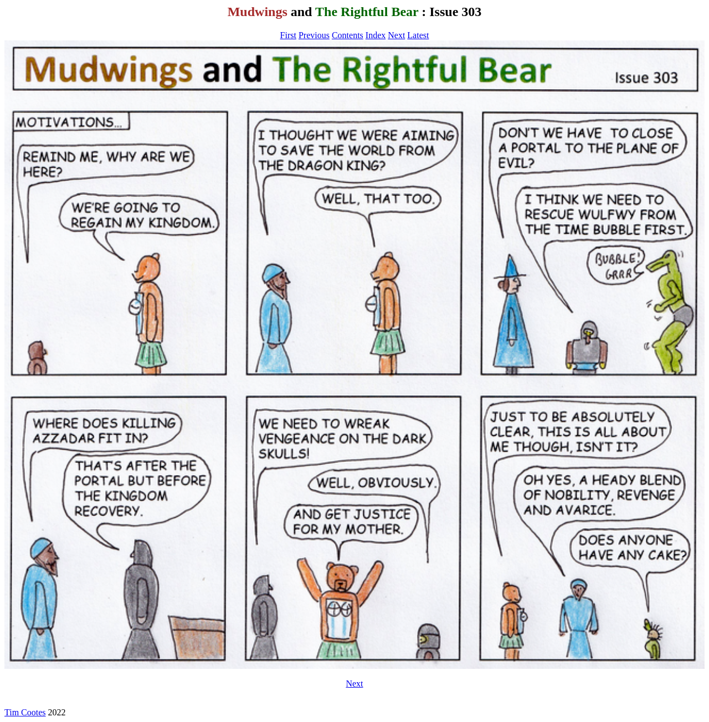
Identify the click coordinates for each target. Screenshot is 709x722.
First (288, 35)
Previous (314, 35)
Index (376, 35)
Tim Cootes (25, 712)
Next (396, 35)
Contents (347, 35)
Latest (418, 35)
